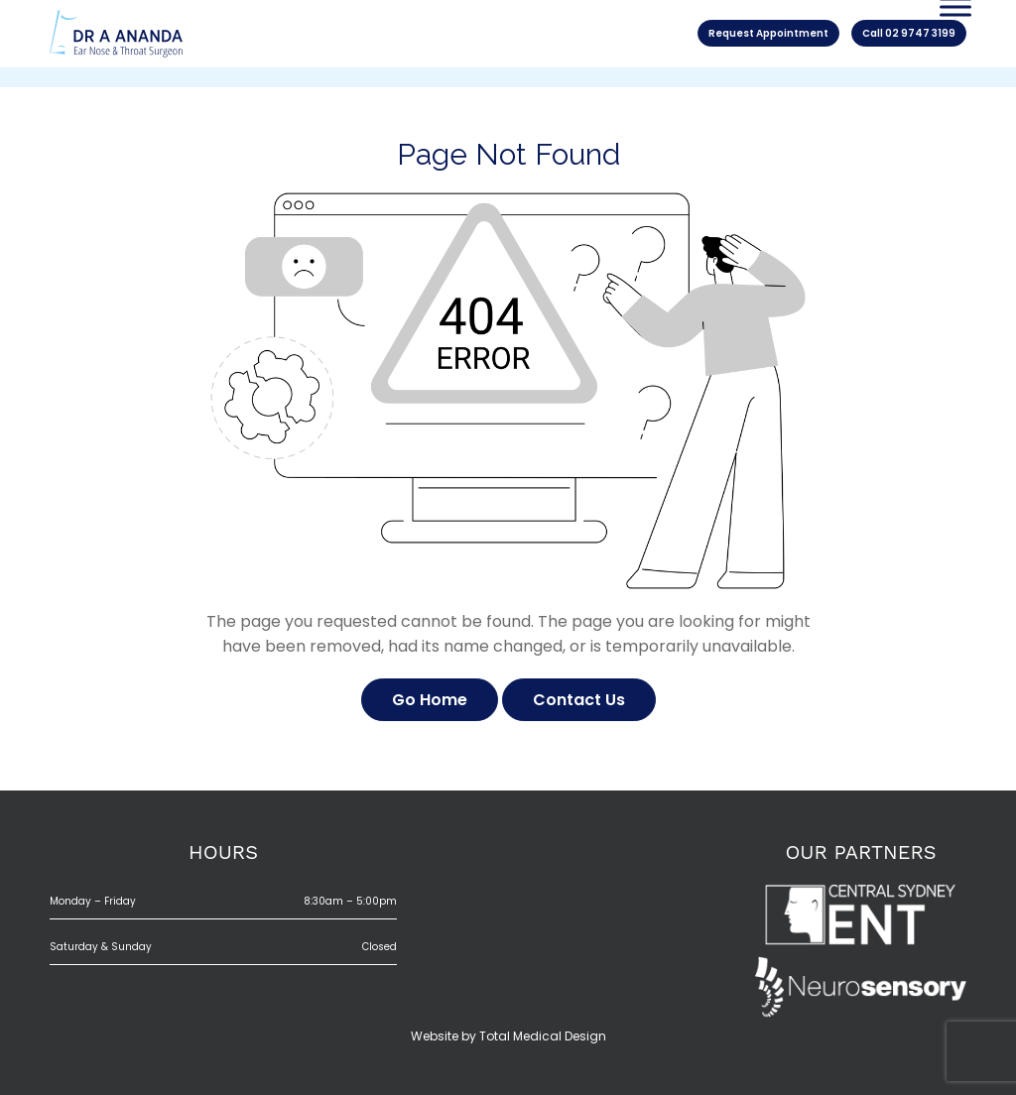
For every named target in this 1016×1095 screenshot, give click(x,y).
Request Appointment (768, 33)
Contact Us (579, 699)
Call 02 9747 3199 (908, 33)
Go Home (429, 699)
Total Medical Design (542, 1036)
